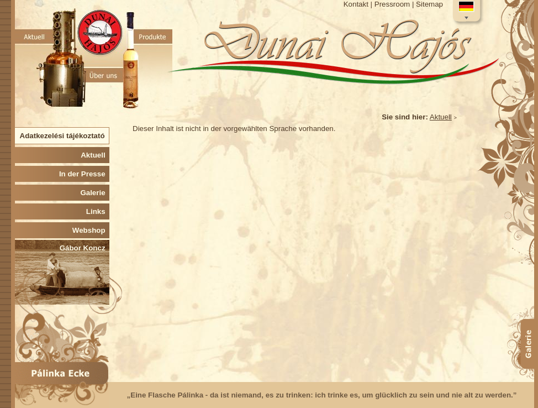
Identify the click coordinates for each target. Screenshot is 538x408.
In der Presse (84, 174)
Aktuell (441, 117)
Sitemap (429, 4)
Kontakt (356, 4)
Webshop (90, 230)
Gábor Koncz (84, 248)
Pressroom (392, 4)
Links (97, 211)
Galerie (94, 193)
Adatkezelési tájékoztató (64, 136)
